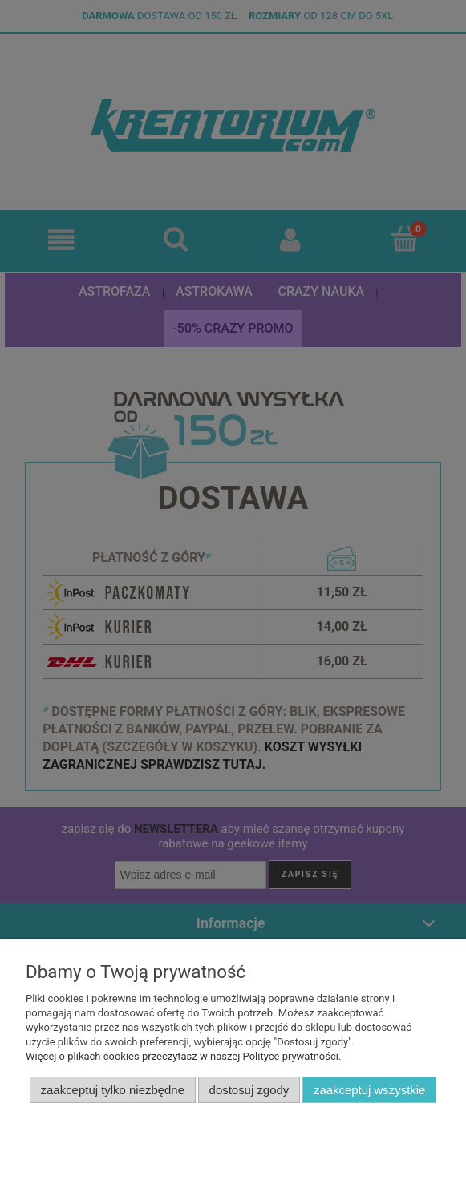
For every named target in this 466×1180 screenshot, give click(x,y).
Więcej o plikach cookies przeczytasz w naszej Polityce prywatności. (183, 1056)
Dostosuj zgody (249, 1090)
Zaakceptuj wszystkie (369, 1090)
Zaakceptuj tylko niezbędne (112, 1090)
